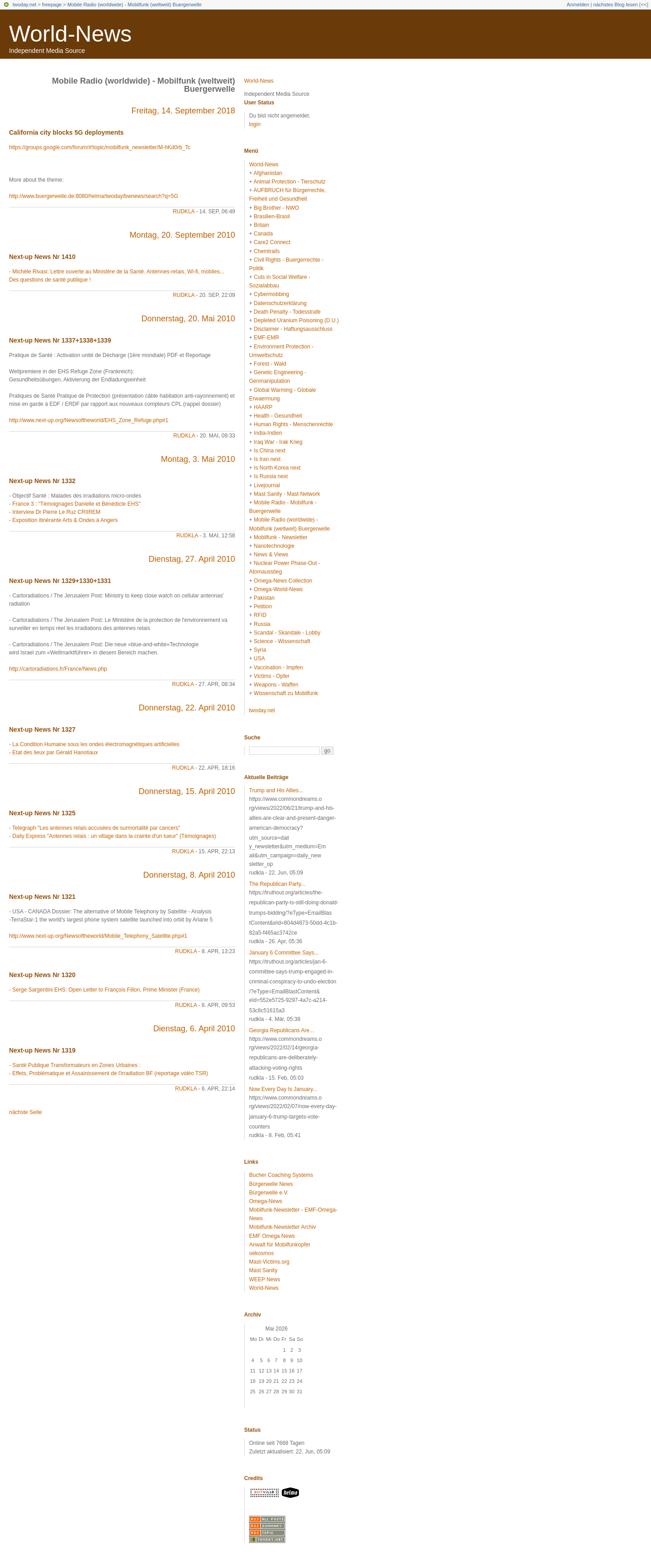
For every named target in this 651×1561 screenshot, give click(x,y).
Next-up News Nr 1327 (42, 729)
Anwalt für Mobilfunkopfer (279, 1244)
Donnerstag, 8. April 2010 (189, 874)
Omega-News (265, 1201)
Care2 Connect (272, 242)
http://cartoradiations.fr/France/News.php (58, 669)
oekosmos (261, 1253)
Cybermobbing (271, 294)
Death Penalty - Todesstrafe (287, 312)
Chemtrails (266, 251)
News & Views (271, 554)
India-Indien (268, 433)
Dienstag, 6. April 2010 (194, 1028)
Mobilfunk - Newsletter (280, 537)
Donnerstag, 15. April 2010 (187, 791)
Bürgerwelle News (271, 1184)
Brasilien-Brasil (272, 216)
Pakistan (264, 598)
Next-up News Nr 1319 (42, 1050)
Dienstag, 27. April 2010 (192, 559)
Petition (263, 606)
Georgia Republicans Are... (281, 1030)
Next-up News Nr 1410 (42, 256)
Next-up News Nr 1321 (42, 896)
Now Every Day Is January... (283, 1089)
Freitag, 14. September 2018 (183, 110)
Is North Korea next (277, 468)
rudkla (183, 211)
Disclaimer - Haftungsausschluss (293, 329)
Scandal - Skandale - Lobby (287, 633)
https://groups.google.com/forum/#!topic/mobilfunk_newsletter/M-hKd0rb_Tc (100, 147)
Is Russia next (271, 476)
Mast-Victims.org (269, 1262)
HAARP (263, 407)
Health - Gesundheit (278, 416)
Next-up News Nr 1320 (42, 974)
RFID (260, 615)
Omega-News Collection (283, 581)
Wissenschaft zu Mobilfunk (286, 693)
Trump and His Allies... (276, 790)
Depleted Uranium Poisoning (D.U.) (296, 320)
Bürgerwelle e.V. (268, 1193)
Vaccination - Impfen (278, 667)
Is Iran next (267, 459)
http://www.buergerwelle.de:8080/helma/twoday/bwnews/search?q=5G (93, 196)
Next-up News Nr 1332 (42, 480)
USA (259, 658)
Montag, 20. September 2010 (182, 235)
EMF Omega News (272, 1236)
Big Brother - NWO (276, 208)
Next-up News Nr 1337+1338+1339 (60, 340)
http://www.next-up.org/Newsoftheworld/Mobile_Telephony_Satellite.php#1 (98, 936)
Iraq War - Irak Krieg (278, 442)
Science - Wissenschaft (282, 641)
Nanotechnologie (274, 546)
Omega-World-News (278, 589)
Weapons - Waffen (276, 685)
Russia (262, 624)
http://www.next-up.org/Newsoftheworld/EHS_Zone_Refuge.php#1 (88, 420)
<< (643, 4)
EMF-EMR (266, 337)
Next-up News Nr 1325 (42, 813)
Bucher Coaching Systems (281, 1175)
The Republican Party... (277, 884)
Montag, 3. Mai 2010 (198, 459)
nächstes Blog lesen (615, 4)
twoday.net (24, 4)
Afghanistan (268, 173)
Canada (263, 233)
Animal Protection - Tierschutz (290, 182)
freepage (51, 4)
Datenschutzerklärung (280, 303)
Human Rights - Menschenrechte (293, 424)
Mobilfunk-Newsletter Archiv (282, 1227)
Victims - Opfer (271, 676)
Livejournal (267, 485)
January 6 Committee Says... (284, 953)
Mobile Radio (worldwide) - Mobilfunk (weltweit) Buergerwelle (134, 4)
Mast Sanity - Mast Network (287, 494)
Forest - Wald (270, 364)
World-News (70, 34)
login (254, 124)
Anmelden (578, 4)
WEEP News (264, 1279)
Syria (260, 650)
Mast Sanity (263, 1270)
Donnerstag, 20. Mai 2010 (188, 318)
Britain (261, 225)
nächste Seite (25, 1112)
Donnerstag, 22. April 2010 (187, 707)
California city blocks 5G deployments (66, 132)
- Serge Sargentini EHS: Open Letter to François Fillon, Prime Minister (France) (104, 990)
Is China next (269, 450)
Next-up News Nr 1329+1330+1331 (60, 580)
